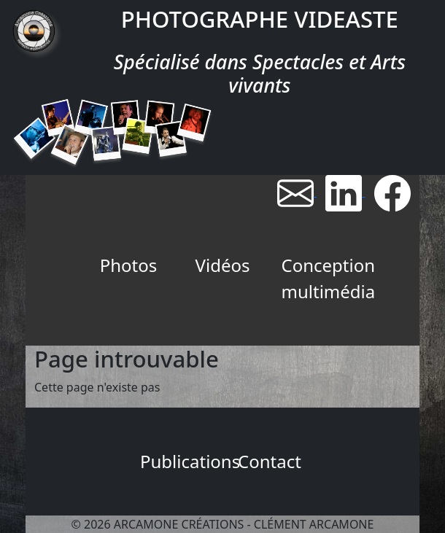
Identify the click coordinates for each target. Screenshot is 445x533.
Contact (269, 461)
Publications (181, 461)
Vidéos (223, 265)
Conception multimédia (323, 278)
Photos (129, 265)
